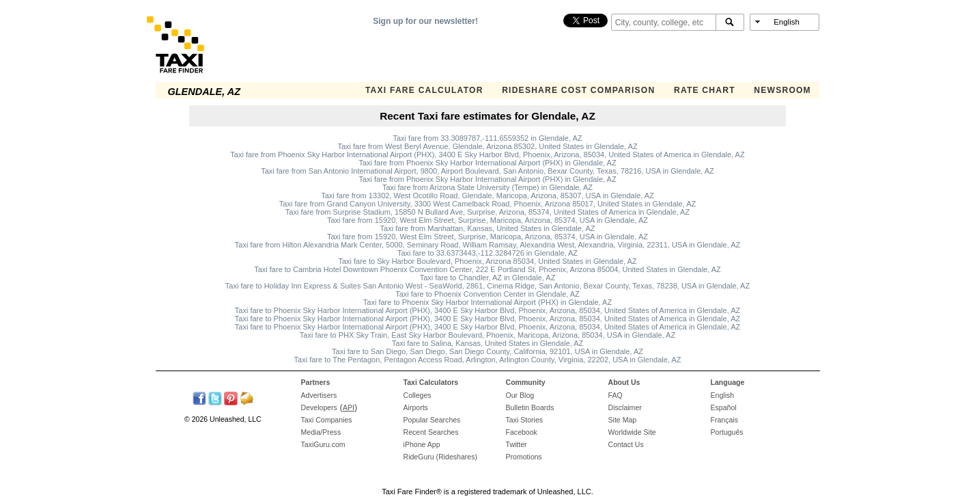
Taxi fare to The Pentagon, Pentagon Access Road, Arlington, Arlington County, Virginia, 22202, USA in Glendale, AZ (487, 359)
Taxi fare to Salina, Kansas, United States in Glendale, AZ (488, 343)
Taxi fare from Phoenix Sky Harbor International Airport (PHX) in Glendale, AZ (487, 163)
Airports (416, 407)
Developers (319, 407)
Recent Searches (431, 432)
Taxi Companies (326, 420)
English (723, 395)
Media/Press (321, 432)
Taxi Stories (524, 420)
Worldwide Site (632, 432)
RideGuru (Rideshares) (440, 457)
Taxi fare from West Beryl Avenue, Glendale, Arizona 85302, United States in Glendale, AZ (487, 146)
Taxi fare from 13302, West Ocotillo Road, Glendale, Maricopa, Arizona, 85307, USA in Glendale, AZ (487, 195)
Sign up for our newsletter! (425, 21)
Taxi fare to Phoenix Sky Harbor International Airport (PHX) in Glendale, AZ (487, 302)
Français (724, 420)
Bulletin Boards (530, 407)
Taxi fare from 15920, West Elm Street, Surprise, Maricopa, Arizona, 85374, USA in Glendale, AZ (487, 220)
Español (724, 407)
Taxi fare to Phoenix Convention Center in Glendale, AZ (487, 294)
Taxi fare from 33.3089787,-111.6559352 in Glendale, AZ (487, 138)
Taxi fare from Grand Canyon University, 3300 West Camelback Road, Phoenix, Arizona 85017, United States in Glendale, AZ (487, 204)
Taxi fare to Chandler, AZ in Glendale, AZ (488, 277)
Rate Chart (704, 90)
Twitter (516, 444)
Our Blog (520, 395)
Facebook (521, 432)
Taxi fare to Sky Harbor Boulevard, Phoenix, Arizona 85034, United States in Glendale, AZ (487, 261)
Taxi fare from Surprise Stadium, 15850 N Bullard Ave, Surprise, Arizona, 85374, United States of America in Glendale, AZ (487, 212)
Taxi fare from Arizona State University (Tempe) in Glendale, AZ (487, 187)
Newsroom (782, 90)
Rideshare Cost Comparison (578, 90)
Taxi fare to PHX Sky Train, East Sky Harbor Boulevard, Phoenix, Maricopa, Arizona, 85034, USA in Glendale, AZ (487, 335)
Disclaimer (625, 407)
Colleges (418, 395)
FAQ (615, 395)
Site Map (622, 420)
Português (727, 432)
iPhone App (422, 444)
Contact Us (626, 444)
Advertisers (319, 395)
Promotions (524, 457)
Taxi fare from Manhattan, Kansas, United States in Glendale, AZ (487, 228)
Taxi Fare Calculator (424, 90)
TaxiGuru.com (323, 444)
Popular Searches (432, 420)
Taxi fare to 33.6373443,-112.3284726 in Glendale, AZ (487, 253)
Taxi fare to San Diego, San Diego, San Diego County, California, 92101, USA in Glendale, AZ (487, 351)
